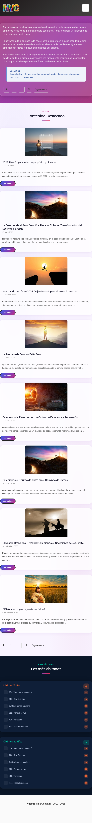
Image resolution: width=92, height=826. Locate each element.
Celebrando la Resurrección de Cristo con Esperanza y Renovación (40, 417)
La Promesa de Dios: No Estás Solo (21, 354)
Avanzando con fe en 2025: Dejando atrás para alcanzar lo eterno (39, 291)
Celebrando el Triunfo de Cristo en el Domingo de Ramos (34, 480)
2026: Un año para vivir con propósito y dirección (29, 162)
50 (29, 89)
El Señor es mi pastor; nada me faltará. (24, 609)
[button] (85, 8)
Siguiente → (41, 89)
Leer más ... (8, 183)
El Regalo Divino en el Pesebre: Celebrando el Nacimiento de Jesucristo (43, 543)
